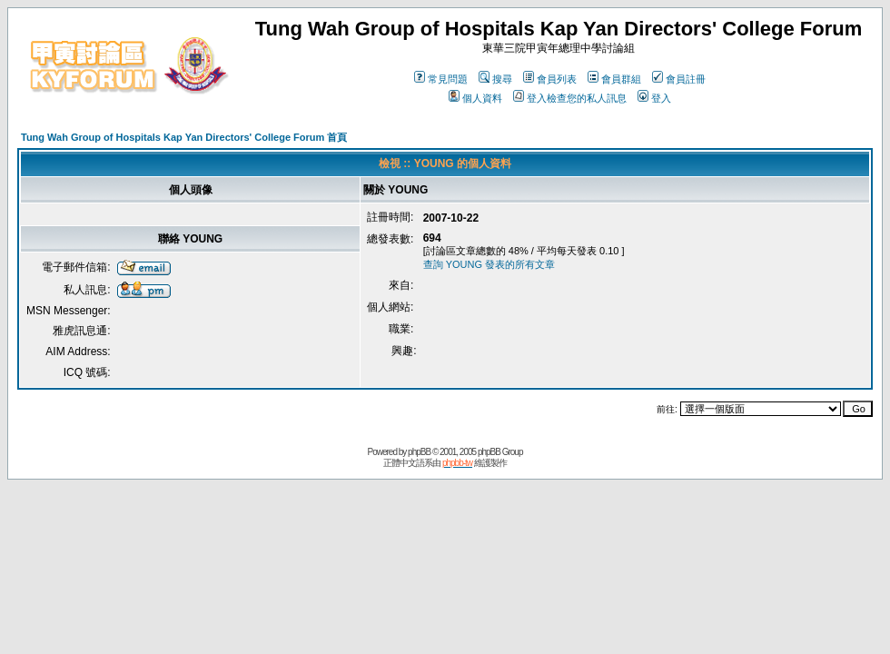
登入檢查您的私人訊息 (570, 98)
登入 (654, 98)
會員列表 (550, 79)
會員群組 (614, 79)
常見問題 (441, 79)
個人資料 (475, 98)
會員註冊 (679, 79)
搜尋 (495, 79)
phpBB (419, 452)
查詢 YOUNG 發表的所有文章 (489, 264)
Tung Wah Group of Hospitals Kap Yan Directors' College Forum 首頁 (184, 137)
